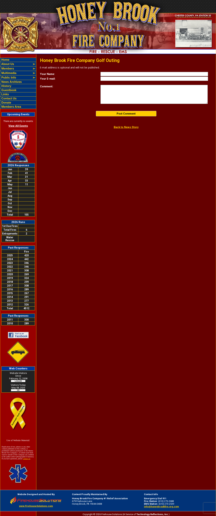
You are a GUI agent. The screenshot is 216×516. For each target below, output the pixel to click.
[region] (18, 83)
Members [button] (7, 68)
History (6, 86)
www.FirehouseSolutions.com (36, 506)
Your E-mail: (47, 78)
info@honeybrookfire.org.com (161, 506)
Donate (6, 102)
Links (5, 94)
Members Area (11, 106)
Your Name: (47, 74)
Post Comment (126, 113)
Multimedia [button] (8, 73)
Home (5, 59)
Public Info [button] (8, 77)
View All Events (18, 126)
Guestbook (8, 90)
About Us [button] (7, 64)
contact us (26, 459)
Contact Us (9, 98)
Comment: (46, 86)
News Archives (11, 81)
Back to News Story (126, 127)
